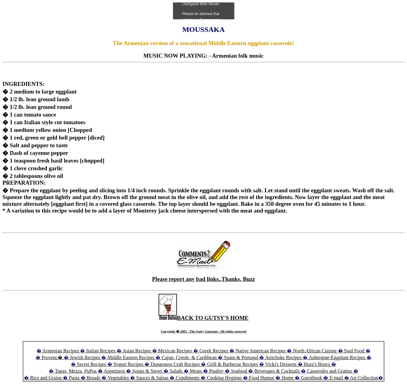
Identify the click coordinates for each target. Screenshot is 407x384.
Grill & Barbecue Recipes (233, 364)
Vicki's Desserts (281, 364)
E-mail (336, 377)
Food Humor (262, 377)
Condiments (187, 377)
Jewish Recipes (85, 357)
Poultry (216, 371)
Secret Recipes (91, 364)
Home (288, 377)
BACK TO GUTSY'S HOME (204, 318)
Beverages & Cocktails (277, 371)
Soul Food (354, 350)
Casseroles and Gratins (329, 371)
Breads (93, 377)
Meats (196, 371)
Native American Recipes (261, 350)
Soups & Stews (147, 371)
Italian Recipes (101, 350)
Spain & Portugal (241, 357)
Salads (176, 371)
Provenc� (52, 357)
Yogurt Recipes (128, 364)
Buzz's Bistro (317, 364)
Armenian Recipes (60, 350)
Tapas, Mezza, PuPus (76, 371)
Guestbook (311, 377)
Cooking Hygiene (225, 377)
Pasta (74, 377)
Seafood (239, 371)
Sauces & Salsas (152, 377)
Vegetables (118, 377)
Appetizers (115, 371)
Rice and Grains (46, 377)
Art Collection (364, 377)
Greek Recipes (213, 350)
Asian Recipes (137, 350)
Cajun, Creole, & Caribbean (189, 357)
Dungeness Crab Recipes (175, 364)
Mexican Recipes (176, 350)
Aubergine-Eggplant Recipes (337, 357)
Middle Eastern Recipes (131, 357)
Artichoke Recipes (283, 357)
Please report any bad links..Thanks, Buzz (203, 279)
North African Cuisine (314, 350)
